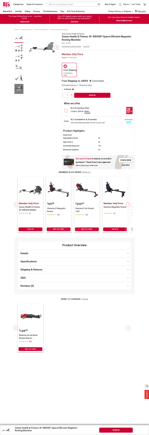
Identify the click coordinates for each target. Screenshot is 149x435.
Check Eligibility (98, 81)
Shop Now (74, 22)
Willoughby (141, 11)
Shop (73, 33)
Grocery (36, 11)
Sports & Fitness (26, 30)
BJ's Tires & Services (76, 11)
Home (16, 30)
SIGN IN (92, 95)
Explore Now (24, 22)
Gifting (27, 11)
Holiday (18, 11)
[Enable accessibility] (146, 386)
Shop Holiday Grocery (124, 20)
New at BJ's (7, 11)
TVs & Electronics (50, 11)
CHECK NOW (125, 160)
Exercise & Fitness (41, 30)
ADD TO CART (58, 229)
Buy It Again (110, 4)
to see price (72, 57)
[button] (98, 81)
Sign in (64, 57)
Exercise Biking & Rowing (59, 30)
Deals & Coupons (35, 4)
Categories (18, 4)
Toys (62, 11)
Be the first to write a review (71, 46)
